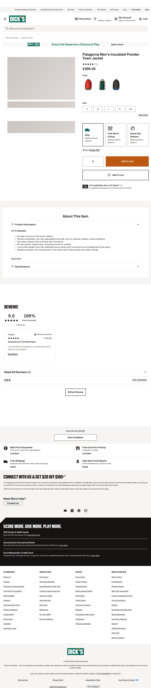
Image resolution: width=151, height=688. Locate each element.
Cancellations (117, 582)
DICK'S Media (8, 596)
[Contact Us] (13, 503)
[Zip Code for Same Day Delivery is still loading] (102, 19)
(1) (97, 64)
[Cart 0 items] (143, 19)
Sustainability (8, 614)
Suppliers (7, 624)
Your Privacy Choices (126, 680)
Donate (85, 467)
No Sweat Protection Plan (122, 610)
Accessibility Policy (93, 680)
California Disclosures (57, 687)
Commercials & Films (11, 605)
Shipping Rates (118, 586)
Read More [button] (16, 259)
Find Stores (101, 10)
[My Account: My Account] (125, 19)
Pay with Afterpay (46, 619)
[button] (95, 150)
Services (70, 10)
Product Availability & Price (122, 596)
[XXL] (130, 109)
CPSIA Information (119, 628)
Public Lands (80, 600)
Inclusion (6, 600)
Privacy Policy (58, 680)
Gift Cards (115, 10)
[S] (87, 109)
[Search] (78, 28)
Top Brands (80, 619)
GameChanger (81, 586)
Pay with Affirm (45, 614)
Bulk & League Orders (84, 591)
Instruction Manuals (119, 619)
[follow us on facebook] (79, 511)
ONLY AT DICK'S (118, 638)
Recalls (114, 605)
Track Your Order (45, 596)
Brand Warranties (118, 614)
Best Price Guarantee (120, 591)
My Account (44, 577)
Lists (125, 10)
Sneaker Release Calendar (25, 10)
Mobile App (43, 610)
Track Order (135, 10)
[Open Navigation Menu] (5, 19)
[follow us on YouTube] (65, 511)
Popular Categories (83, 624)
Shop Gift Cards (33, 535)
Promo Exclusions (118, 600)
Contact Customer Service (49, 591)
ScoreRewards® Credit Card (52, 10)
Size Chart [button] (143, 115)
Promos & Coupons (83, 605)
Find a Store (80, 577)
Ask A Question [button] (139, 380)
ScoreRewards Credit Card (49, 586)
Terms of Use (23, 680)
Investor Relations (10, 610)
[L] (109, 109)
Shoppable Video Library (85, 614)
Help (147, 10)
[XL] (119, 109)
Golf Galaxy (80, 596)
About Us (7, 577)
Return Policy (117, 577)
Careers (6, 582)
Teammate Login (9, 628)
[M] (98, 109)
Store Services (45, 600)
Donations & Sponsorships (13, 586)
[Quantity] (92, 161)
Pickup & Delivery (86, 10)
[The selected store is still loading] (83, 19)
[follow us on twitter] (72, 511)
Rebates (79, 610)
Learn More (117, 44)
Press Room (8, 619)
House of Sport (81, 582)
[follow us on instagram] (85, 511)
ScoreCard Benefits (47, 582)
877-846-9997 (104, 674)
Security (115, 624)
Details (13, 467)
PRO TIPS (115, 633)
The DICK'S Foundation (12, 591)
